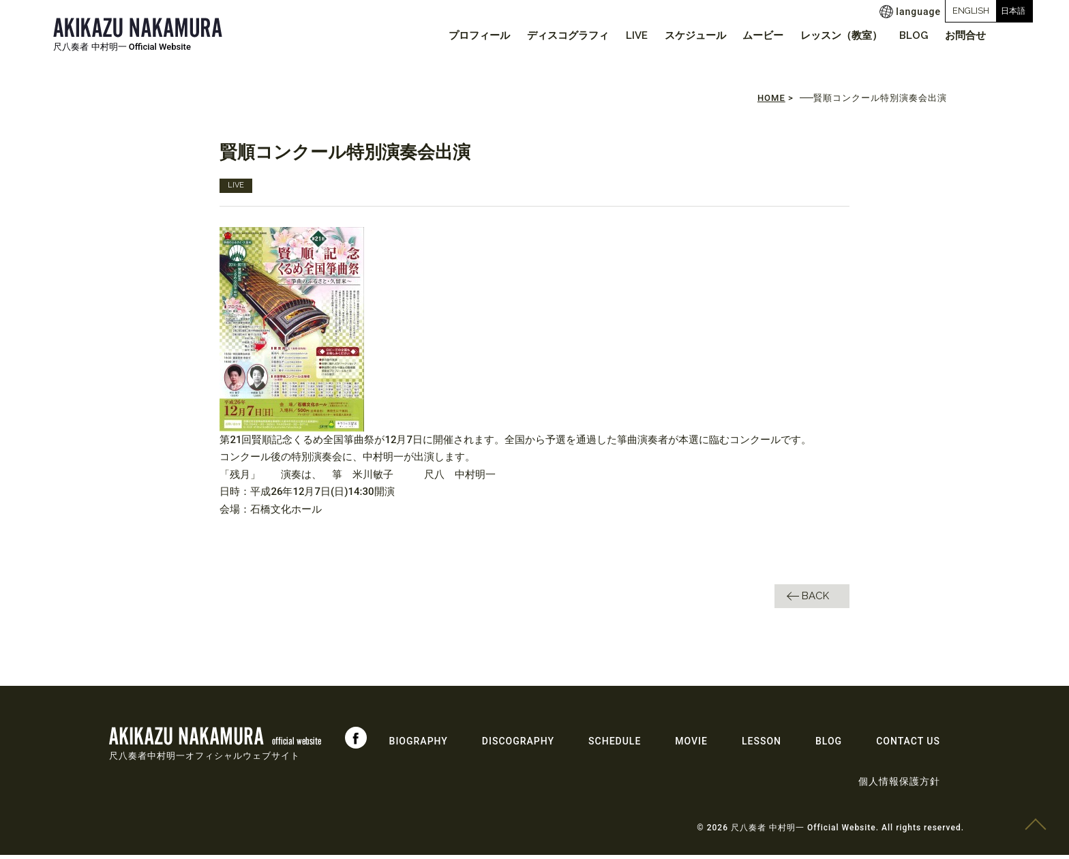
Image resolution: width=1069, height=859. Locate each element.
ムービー (747, 35)
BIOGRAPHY (418, 745)
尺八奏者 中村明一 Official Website (122, 47)
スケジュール (675, 35)
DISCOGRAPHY (518, 745)
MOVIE (691, 745)
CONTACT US (908, 745)
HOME (771, 102)
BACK (815, 599)
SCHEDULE (614, 745)
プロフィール (446, 35)
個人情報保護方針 (899, 785)
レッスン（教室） (830, 35)
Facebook (356, 742)
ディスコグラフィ (539, 35)
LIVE (612, 35)
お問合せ (963, 35)
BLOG (906, 35)
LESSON (761, 745)
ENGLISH (919, 10)
